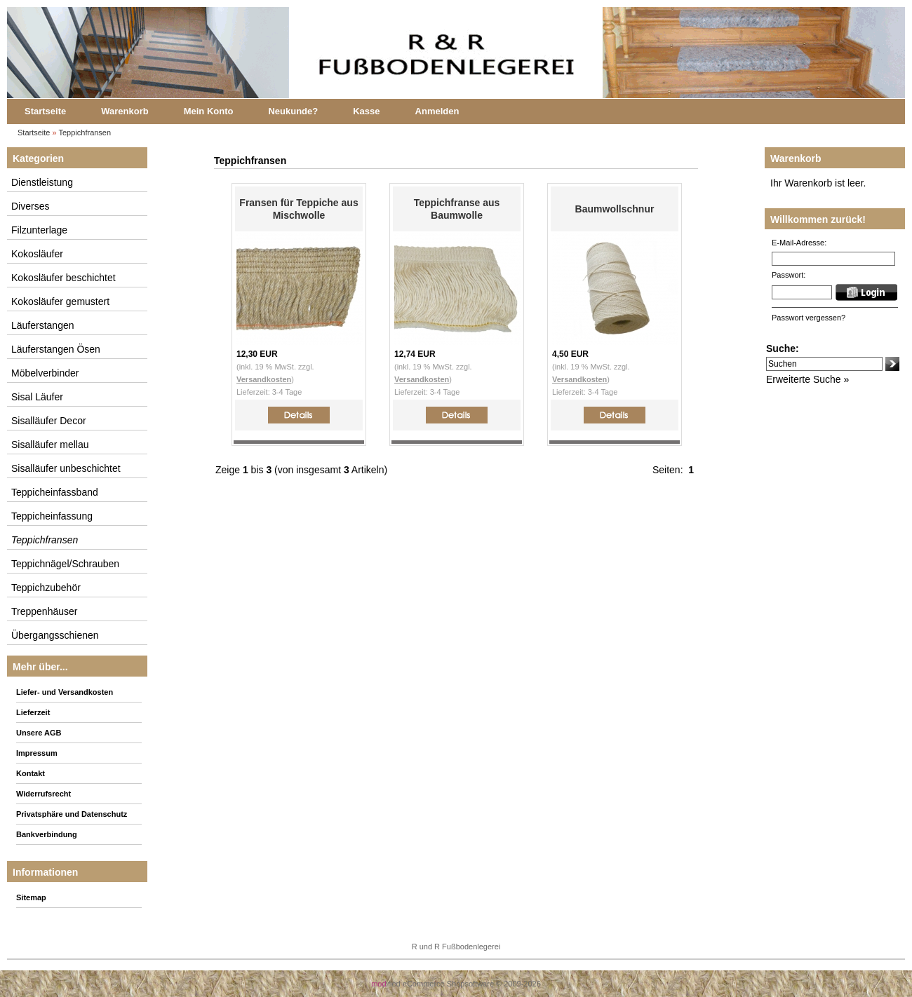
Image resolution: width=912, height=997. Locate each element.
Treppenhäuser (44, 611)
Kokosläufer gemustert (60, 301)
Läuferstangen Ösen (55, 349)
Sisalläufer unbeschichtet (66, 468)
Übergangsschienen (55, 635)
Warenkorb (124, 111)
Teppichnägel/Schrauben (65, 563)
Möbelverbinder (45, 373)
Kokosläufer (37, 253)
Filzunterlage (39, 230)
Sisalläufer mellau (50, 444)
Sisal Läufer (37, 396)
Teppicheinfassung (52, 516)
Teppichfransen (85, 132)
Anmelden (437, 111)
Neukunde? (293, 111)
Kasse (366, 111)
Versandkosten (263, 379)
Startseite (45, 111)
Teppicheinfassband (54, 492)
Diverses (30, 206)
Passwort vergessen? (808, 317)
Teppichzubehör (46, 587)
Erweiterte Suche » (807, 379)
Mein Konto (209, 111)
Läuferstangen (42, 325)
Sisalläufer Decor (48, 420)
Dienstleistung (42, 182)
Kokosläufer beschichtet (63, 277)
